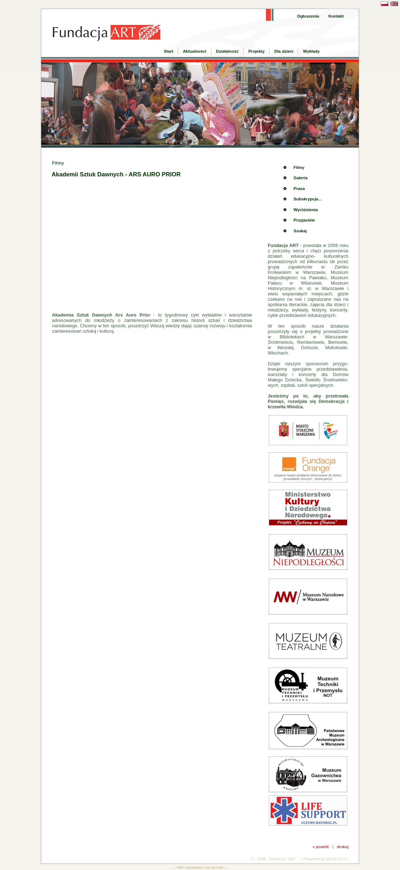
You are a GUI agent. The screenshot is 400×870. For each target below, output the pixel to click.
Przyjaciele (304, 220)
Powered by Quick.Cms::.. (327, 859)
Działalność (227, 51)
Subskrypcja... (308, 199)
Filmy (299, 167)
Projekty (256, 51)
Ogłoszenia (308, 16)
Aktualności (194, 51)
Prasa (299, 188)
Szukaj (300, 231)
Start (168, 51)
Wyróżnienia (306, 210)
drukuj (342, 846)
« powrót (321, 846)
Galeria (301, 178)
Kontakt (336, 16)
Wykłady (311, 51)
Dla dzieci (283, 51)
